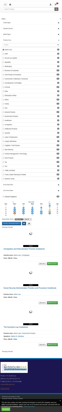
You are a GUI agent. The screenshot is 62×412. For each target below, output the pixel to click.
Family (7, 104)
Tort (6, 166)
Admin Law (8, 49)
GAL (6, 108)
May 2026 (31, 202)
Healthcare (8, 120)
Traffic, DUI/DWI (10, 170)
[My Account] (50, 4)
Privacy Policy (18, 399)
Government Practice (11, 116)
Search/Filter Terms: (8, 219)
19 (23, 211)
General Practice (10, 112)
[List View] (29, 223)
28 (41, 213)
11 (14, 209)
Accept (6, 409)
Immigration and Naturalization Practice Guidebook (24, 249)
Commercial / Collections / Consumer (16, 79)
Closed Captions (11, 197)
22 (49, 211)
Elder (6, 91)
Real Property (9, 158)
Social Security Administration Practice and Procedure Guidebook (30, 288)
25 (14, 213)
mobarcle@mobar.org (7, 384)
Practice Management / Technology (16, 154)
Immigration (8, 124)
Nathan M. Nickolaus (17, 336)
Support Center (7, 399)
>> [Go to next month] (49, 202)
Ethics (7, 99)
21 (41, 211)
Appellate (8, 62)
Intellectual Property (11, 129)
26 (23, 213)
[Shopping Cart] (56, 4)
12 (23, 209)
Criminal (7, 87)
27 (32, 213)
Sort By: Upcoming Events (11, 223)
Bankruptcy (8, 66)
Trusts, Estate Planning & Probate (15, 174)
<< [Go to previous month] (13, 202)
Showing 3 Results (7, 227)
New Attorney (9, 149)
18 (14, 211)
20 (32, 211)
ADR (6, 54)
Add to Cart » (52, 263)
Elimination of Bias (10, 95)
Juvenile (7, 133)
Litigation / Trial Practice (12, 145)
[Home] (10, 4)
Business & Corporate (11, 70)
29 (49, 213)
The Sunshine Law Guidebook (16, 327)
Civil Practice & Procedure (13, 74)
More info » (43, 263)
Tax (6, 162)
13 (32, 209)
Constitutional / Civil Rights (13, 83)
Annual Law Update (11, 58)
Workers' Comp (9, 179)
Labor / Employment (11, 137)
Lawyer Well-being (10, 141)
